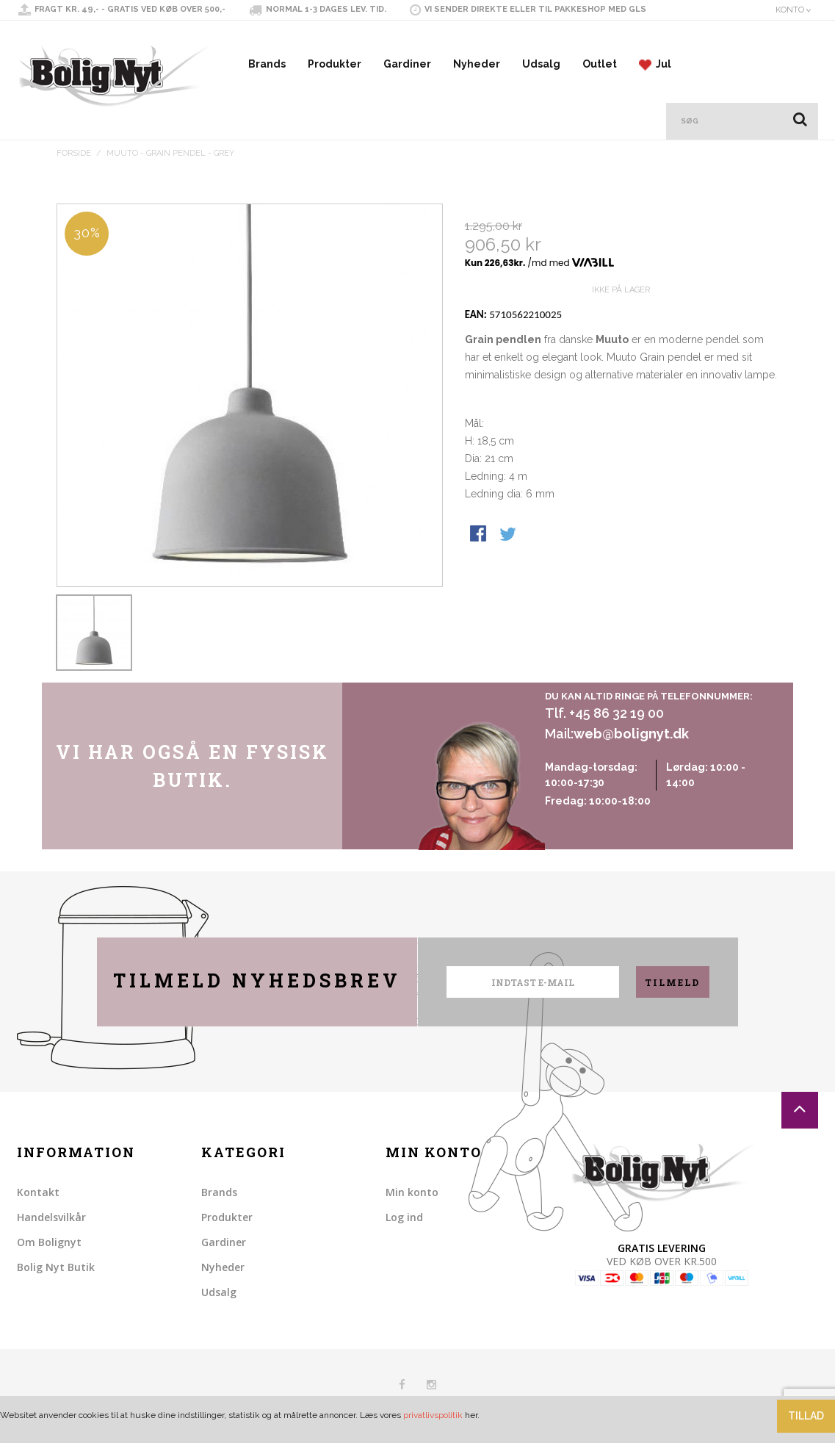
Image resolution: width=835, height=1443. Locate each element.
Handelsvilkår (51, 1217)
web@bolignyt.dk (631, 733)
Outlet (599, 64)
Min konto (412, 1192)
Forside (74, 153)
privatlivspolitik (433, 1415)
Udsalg (541, 64)
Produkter (334, 64)
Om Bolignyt (49, 1242)
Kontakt (38, 1192)
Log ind (404, 1217)
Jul (655, 64)
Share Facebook (479, 587)
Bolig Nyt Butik (56, 1267)
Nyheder (476, 64)
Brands (267, 64)
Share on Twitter (508, 587)
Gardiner (407, 64)
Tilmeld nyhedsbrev (257, 980)
